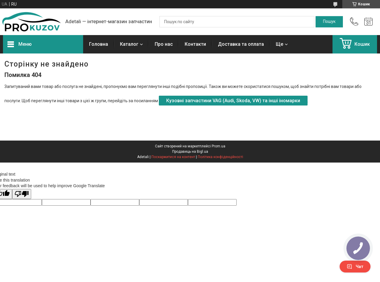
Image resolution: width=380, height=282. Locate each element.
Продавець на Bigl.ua (190, 151)
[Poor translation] (21, 194)
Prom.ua (218, 146)
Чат (355, 266)
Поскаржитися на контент (173, 157)
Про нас (164, 44)
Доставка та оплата (241, 44)
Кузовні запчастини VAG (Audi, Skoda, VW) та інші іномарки (233, 100)
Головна (98, 44)
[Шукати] (329, 21)
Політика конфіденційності (220, 157)
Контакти (195, 44)
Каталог (129, 44)
